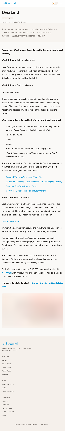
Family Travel (6, 371)
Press (4, 415)
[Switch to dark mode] (55, 3)
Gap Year (5, 374)
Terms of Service (8, 412)
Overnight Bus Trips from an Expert (22, 186)
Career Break (6, 367)
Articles (4, 360)
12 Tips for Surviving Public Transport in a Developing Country (34, 181)
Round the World (8, 384)
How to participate (10, 221)
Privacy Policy (7, 408)
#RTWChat (7, 273)
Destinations (6, 364)
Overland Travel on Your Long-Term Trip (24, 177)
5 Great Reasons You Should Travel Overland (26, 191)
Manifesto (5, 405)
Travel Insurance (8, 391)
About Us (5, 401)
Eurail (4, 388)
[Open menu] (61, 3)
